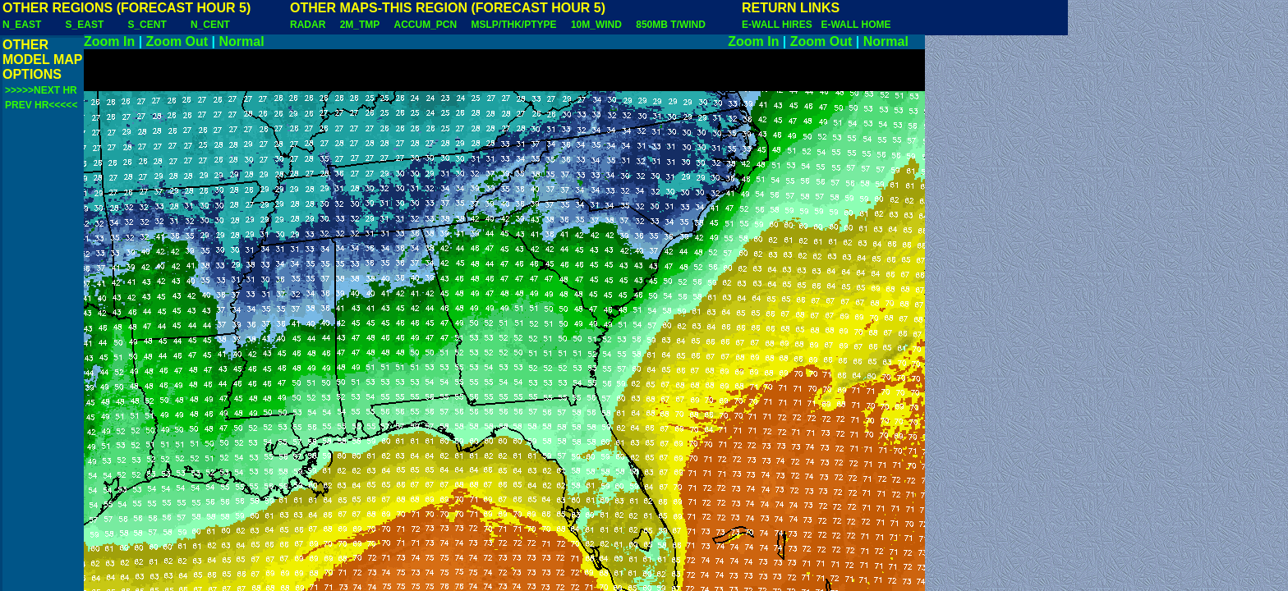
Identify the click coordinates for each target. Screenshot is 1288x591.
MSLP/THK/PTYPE (514, 24)
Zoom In (109, 41)
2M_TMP (360, 24)
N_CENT (210, 24)
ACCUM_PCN (426, 24)
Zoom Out (177, 41)
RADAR (307, 24)
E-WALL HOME (855, 24)
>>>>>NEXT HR (41, 90)
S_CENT (146, 24)
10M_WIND (596, 24)
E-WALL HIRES (779, 24)
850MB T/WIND (671, 24)
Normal (241, 41)
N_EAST (21, 24)
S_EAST (85, 24)
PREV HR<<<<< (41, 105)
